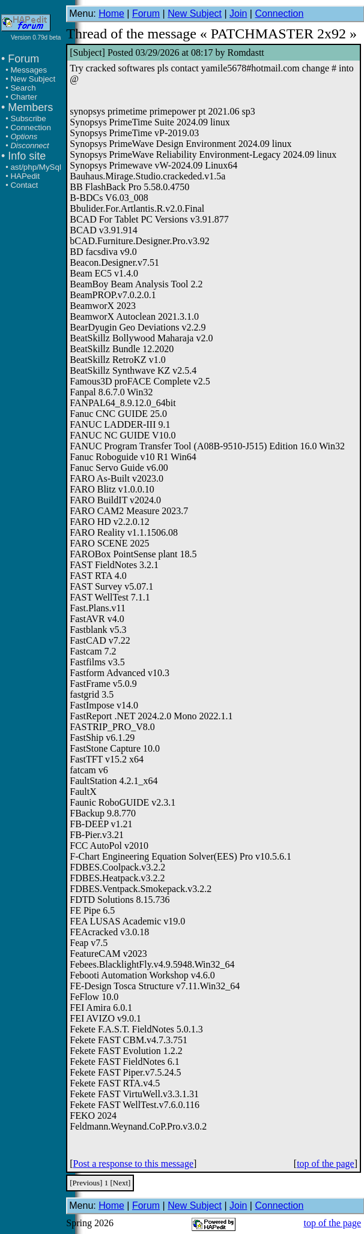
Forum (146, 13)
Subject (87, 52)
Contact (24, 185)
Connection (30, 127)
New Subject (32, 78)
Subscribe (28, 118)
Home (111, 13)
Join (238, 13)
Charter (23, 96)
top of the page (325, 1163)
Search (22, 87)
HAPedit (25, 176)
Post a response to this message (133, 1163)
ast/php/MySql (35, 167)
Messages (28, 69)
